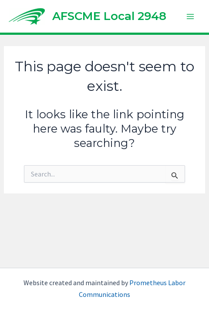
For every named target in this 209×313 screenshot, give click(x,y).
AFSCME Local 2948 (109, 16)
